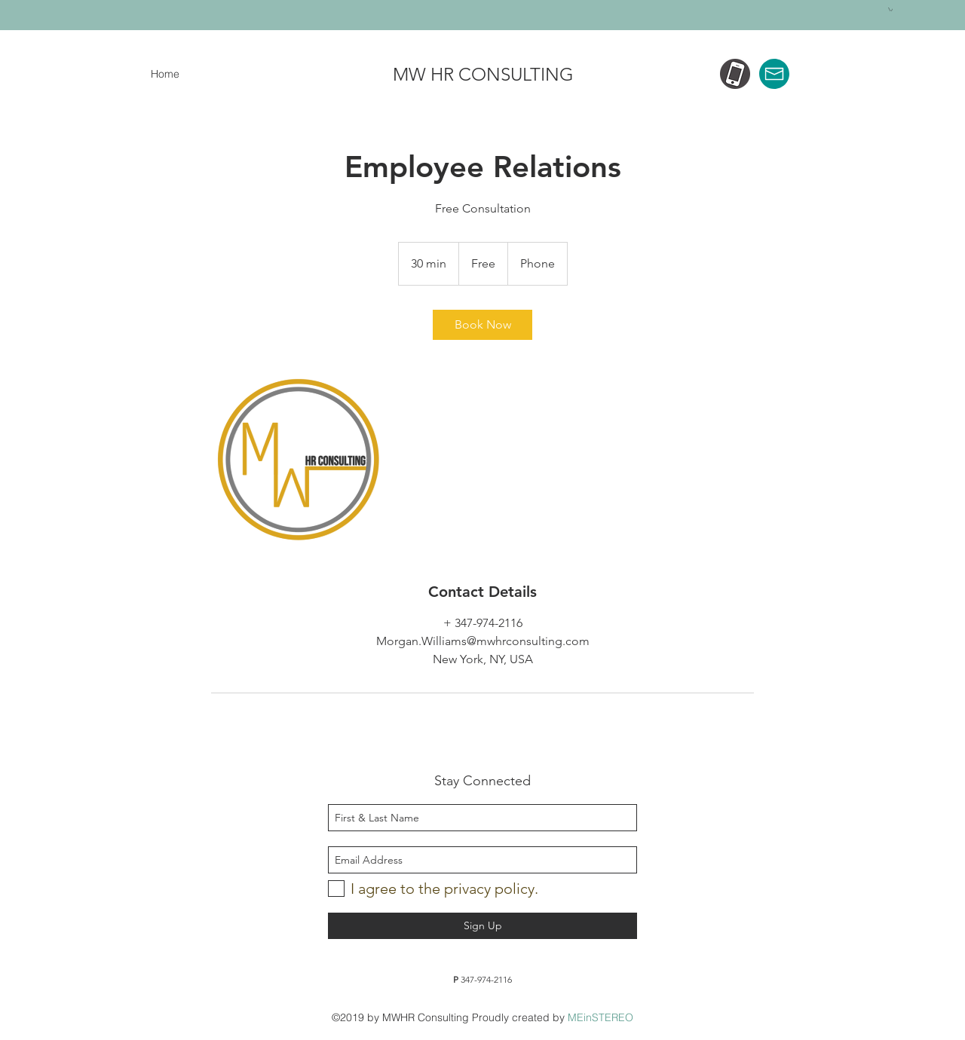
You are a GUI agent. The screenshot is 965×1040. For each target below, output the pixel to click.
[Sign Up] (482, 926)
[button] (890, 9)
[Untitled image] (298, 460)
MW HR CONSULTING (483, 74)
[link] (482, 325)
